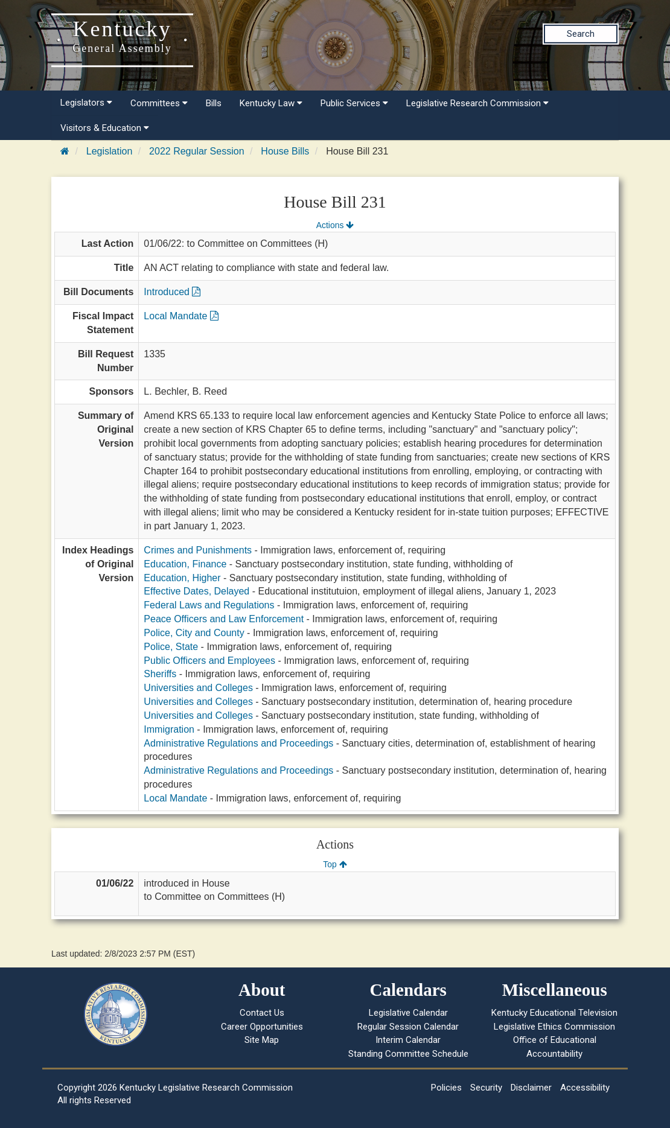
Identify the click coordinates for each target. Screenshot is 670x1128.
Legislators (86, 102)
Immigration (169, 729)
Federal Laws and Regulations (209, 605)
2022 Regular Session (196, 151)
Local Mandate (181, 316)
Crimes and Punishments (198, 550)
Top (334, 864)
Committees (159, 103)
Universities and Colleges (198, 688)
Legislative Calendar (408, 1012)
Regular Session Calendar (408, 1026)
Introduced (172, 292)
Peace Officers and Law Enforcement (224, 619)
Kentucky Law (271, 103)
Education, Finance (185, 564)
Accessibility (585, 1087)
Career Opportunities (262, 1026)
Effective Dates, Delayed (196, 591)
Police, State (171, 647)
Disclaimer (531, 1087)
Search (581, 33)
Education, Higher (182, 578)
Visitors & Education (104, 128)
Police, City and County (194, 633)
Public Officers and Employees (209, 660)
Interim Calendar (408, 1039)
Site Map (261, 1039)
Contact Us (262, 1012)
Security (486, 1087)
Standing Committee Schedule (408, 1053)
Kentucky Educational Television (554, 1012)
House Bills (285, 151)
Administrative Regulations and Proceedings (238, 743)
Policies (446, 1087)
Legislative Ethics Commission (554, 1026)
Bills (214, 103)
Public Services (354, 103)
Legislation (109, 151)
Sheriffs (160, 674)
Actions (335, 225)
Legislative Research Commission (477, 103)
